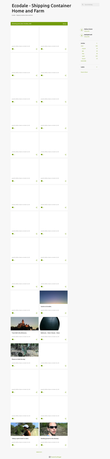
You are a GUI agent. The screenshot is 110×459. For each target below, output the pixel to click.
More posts (39, 452)
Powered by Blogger (55, 457)
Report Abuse (84, 72)
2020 (82, 46)
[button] (36, 49)
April (83, 56)
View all (64, 23)
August (84, 48)
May (83, 53)
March (83, 58)
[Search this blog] (91, 4)
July (83, 51)
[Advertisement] (73, 48)
